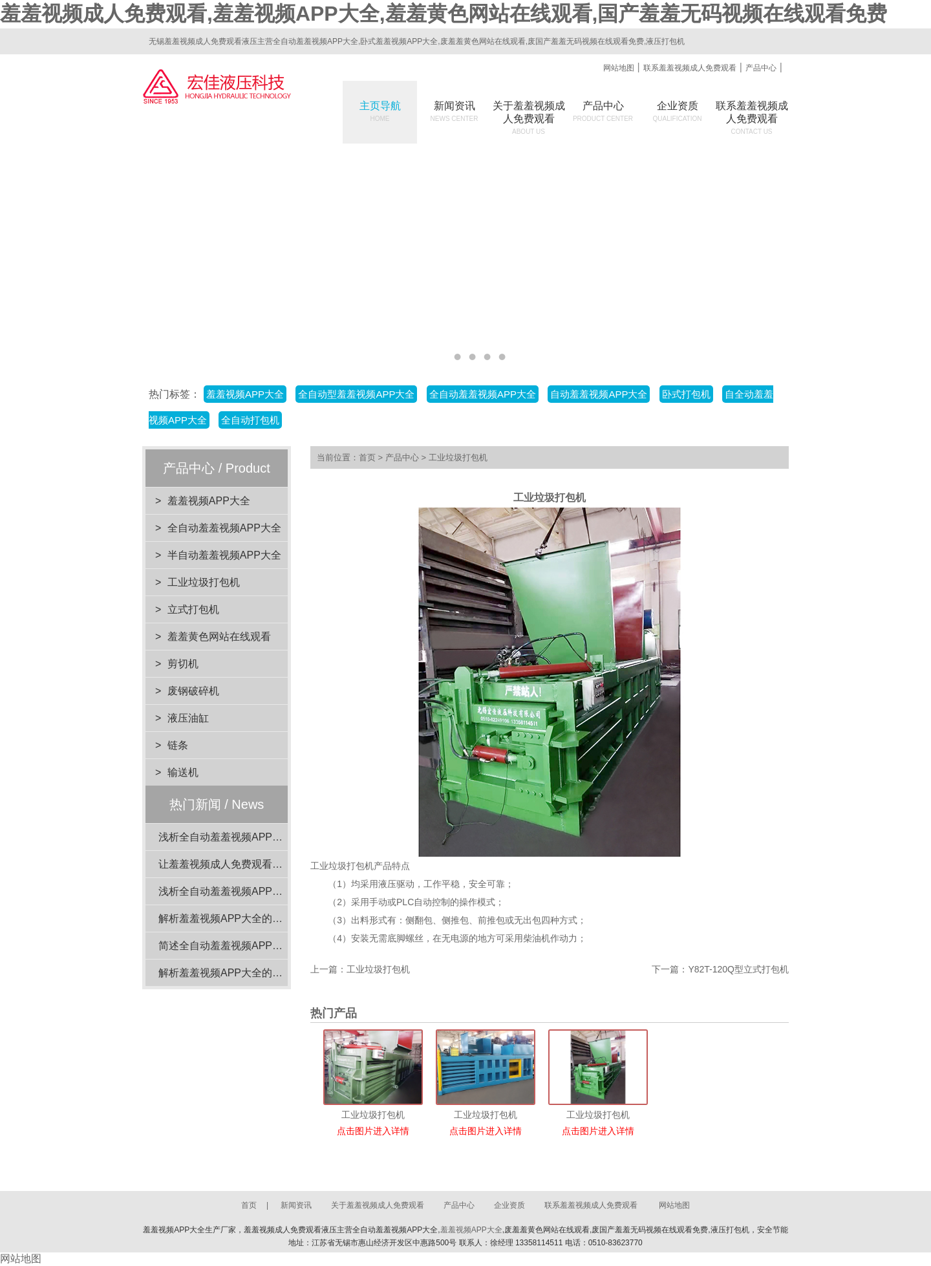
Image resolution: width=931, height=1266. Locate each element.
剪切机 (182, 663)
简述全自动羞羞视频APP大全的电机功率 (251, 945)
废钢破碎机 (193, 690)
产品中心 (760, 67)
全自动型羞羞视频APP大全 (356, 394)
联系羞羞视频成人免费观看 (689, 67)
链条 (177, 745)
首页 (367, 457)
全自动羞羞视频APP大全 (482, 394)
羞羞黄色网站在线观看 (219, 636)
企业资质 (677, 111)
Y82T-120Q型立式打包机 (738, 969)
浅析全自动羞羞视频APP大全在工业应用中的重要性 (277, 891)
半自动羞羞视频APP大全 (224, 555)
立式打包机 (193, 609)
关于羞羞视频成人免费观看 (377, 1205)
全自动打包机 (250, 419)
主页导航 (380, 111)
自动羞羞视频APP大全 (598, 394)
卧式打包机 (686, 394)
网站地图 (618, 67)
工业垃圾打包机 (203, 582)
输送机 (182, 772)
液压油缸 (188, 718)
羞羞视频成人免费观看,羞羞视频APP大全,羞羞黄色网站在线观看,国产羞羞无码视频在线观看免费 (443, 13)
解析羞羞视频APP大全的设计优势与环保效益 (261, 972)
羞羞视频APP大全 (245, 394)
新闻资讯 (454, 111)
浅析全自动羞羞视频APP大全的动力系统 (251, 836)
